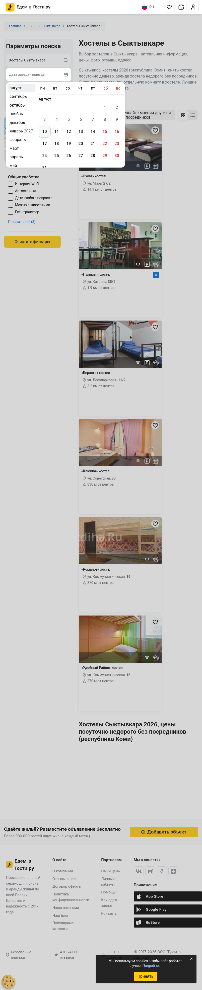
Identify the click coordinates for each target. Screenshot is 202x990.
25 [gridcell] (56, 155)
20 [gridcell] (80, 143)
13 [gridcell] (80, 131)
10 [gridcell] (44, 131)
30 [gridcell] (116, 155)
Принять (145, 976)
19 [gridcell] (68, 143)
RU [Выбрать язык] (148, 7)
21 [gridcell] (92, 143)
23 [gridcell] (116, 143)
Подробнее (151, 966)
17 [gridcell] (44, 143)
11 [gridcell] (56, 131)
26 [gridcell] (68, 155)
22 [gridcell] (104, 143)
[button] (169, 7)
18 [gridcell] (56, 143)
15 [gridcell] (104, 131)
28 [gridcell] (92, 155)
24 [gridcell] (44, 155)
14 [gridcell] (92, 131)
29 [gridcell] (104, 155)
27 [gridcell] (80, 155)
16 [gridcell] (116, 131)
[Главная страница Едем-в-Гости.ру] (28, 7)
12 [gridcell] (68, 131)
